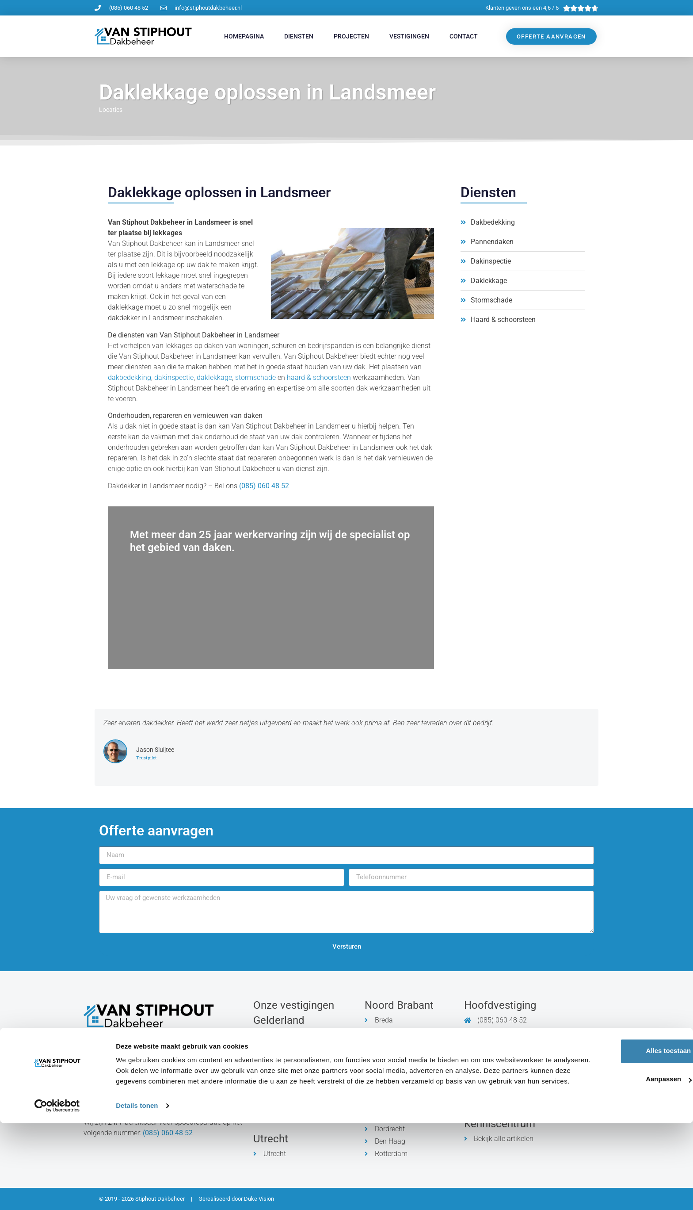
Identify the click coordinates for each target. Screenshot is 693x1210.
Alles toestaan (619, 1127)
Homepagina (244, 36)
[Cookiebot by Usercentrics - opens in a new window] (57, 1192)
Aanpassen (620, 1155)
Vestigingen (409, 36)
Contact (463, 36)
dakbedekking (129, 377)
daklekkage (214, 377)
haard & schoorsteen (319, 377)
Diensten (298, 36)
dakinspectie (174, 377)
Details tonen (137, 1192)
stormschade (255, 377)
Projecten (351, 36)
